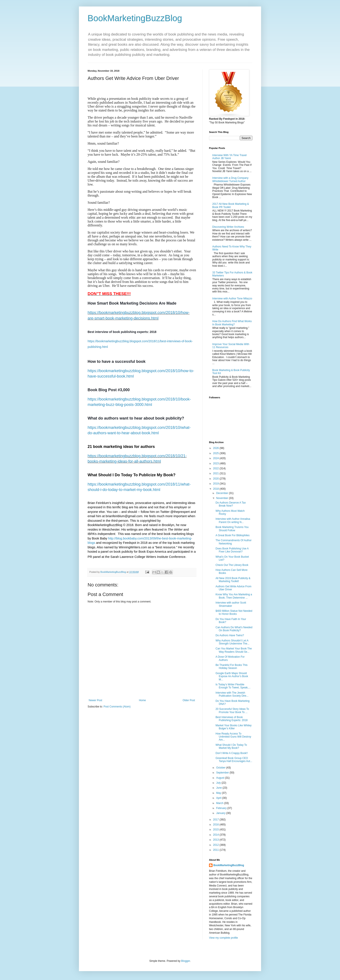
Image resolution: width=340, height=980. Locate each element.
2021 (216, 473)
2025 (216, 453)
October (221, 767)
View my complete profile (223, 937)
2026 (216, 448)
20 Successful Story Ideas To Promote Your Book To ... (232, 710)
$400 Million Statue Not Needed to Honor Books (234, 612)
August (220, 777)
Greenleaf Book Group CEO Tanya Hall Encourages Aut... (234, 760)
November (222, 498)
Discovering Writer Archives (228, 226)
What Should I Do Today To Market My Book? (231, 746)
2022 (216, 468)
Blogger (185, 960)
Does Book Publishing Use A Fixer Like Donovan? (232, 550)
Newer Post (95, 700)
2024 (216, 458)
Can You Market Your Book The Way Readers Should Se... (234, 650)
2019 (216, 483)
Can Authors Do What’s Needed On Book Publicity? (234, 629)
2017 (216, 819)
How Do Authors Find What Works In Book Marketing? (232, 323)
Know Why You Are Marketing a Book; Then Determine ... (234, 596)
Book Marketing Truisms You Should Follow (232, 529)
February (221, 808)
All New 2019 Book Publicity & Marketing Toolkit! (233, 580)
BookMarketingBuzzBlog (135, 18)
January (221, 813)
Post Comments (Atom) (117, 706)
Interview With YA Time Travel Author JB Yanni (229, 157)
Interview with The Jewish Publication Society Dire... (232, 694)
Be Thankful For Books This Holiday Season (232, 667)
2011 (216, 849)
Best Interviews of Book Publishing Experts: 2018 (232, 719)
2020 (216, 478)
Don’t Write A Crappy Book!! (232, 753)
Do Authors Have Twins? (230, 635)
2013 (216, 839)
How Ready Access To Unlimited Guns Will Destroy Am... (233, 736)
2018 (216, 488)
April (219, 797)
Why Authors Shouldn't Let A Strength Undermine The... (232, 642)
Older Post (189, 700)
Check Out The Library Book (232, 565)
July (219, 782)
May (219, 792)
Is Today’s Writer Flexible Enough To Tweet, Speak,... (233, 686)
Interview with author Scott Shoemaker (231, 604)
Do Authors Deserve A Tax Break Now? (231, 504)
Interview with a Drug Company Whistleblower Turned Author (230, 179)
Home (142, 700)
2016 (216, 824)
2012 (216, 844)
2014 (216, 834)
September (223, 772)
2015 (216, 829)
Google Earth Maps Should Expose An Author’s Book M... (232, 676)
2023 (216, 463)
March (220, 803)
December (222, 493)
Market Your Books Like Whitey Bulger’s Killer (234, 727)
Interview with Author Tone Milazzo (232, 298)
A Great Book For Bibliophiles (233, 535)
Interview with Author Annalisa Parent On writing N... (233, 520)
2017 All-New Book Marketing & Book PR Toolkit (230, 205)
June (219, 787)
